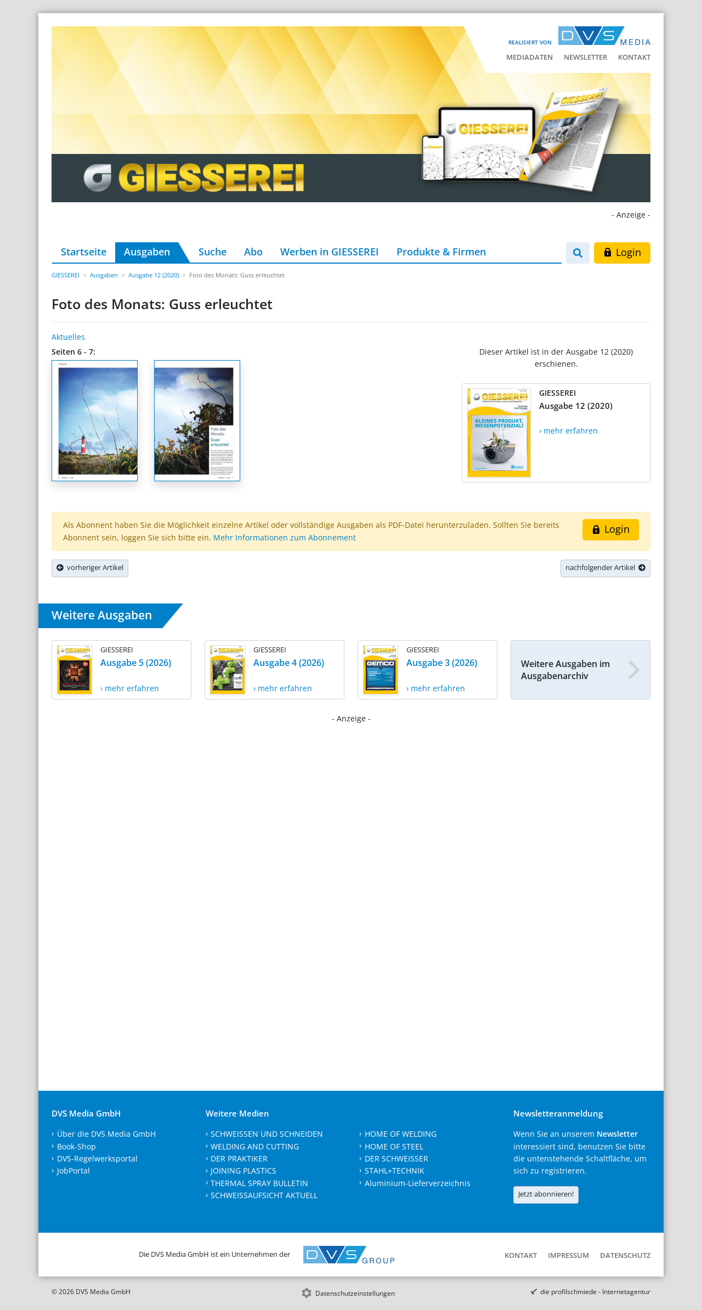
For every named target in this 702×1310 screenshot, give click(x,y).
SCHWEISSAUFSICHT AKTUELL (264, 1195)
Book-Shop (76, 1146)
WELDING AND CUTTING (255, 1146)
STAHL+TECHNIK (394, 1170)
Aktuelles (68, 337)
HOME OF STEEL (394, 1146)
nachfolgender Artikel (605, 567)
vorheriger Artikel (89, 567)
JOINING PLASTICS (243, 1170)
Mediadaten (529, 57)
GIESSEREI (66, 275)
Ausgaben (147, 251)
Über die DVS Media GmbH (106, 1134)
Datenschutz (625, 1255)
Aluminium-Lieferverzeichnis (418, 1183)
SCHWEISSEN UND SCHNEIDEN (267, 1134)
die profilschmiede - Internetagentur (595, 1291)
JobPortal (73, 1170)
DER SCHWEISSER (396, 1158)
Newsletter (585, 57)
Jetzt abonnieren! (546, 1194)
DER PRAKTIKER (239, 1158)
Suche (213, 251)
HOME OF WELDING (401, 1134)
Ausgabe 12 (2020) (153, 275)
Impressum (568, 1255)
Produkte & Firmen (441, 251)
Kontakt (634, 57)
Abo (253, 251)
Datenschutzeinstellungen (355, 1293)
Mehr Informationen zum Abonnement (284, 537)
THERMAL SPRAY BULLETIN (259, 1183)
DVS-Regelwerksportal (97, 1158)
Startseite (83, 251)
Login (622, 252)
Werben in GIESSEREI (329, 251)
